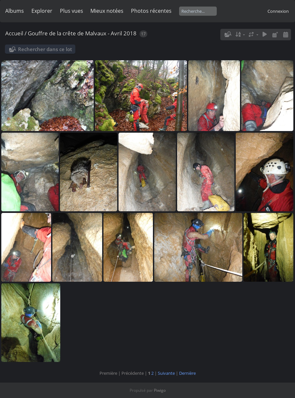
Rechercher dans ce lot (45, 49)
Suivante (166, 373)
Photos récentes (151, 10)
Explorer (41, 10)
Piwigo (160, 390)
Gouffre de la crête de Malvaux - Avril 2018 (82, 33)
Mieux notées (106, 10)
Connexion (278, 11)
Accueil (14, 33)
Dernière (187, 373)
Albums (14, 10)
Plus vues (71, 10)
